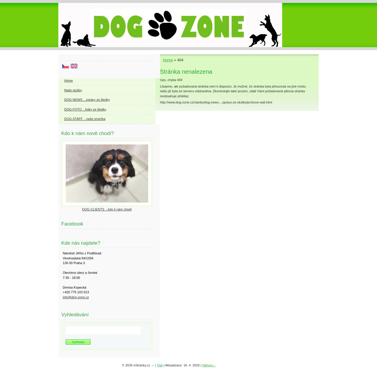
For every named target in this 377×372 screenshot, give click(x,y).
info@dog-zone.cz (76, 297)
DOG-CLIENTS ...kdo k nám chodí (107, 209)
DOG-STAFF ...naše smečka (84, 119)
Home (168, 60)
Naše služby (73, 90)
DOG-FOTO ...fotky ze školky (85, 109)
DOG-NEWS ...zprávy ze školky (87, 99)
